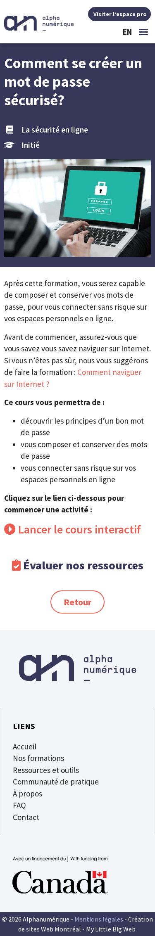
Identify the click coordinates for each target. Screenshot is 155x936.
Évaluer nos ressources (83, 565)
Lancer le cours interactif (78, 529)
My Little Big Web (111, 929)
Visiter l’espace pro (119, 14)
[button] (143, 31)
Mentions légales (98, 919)
